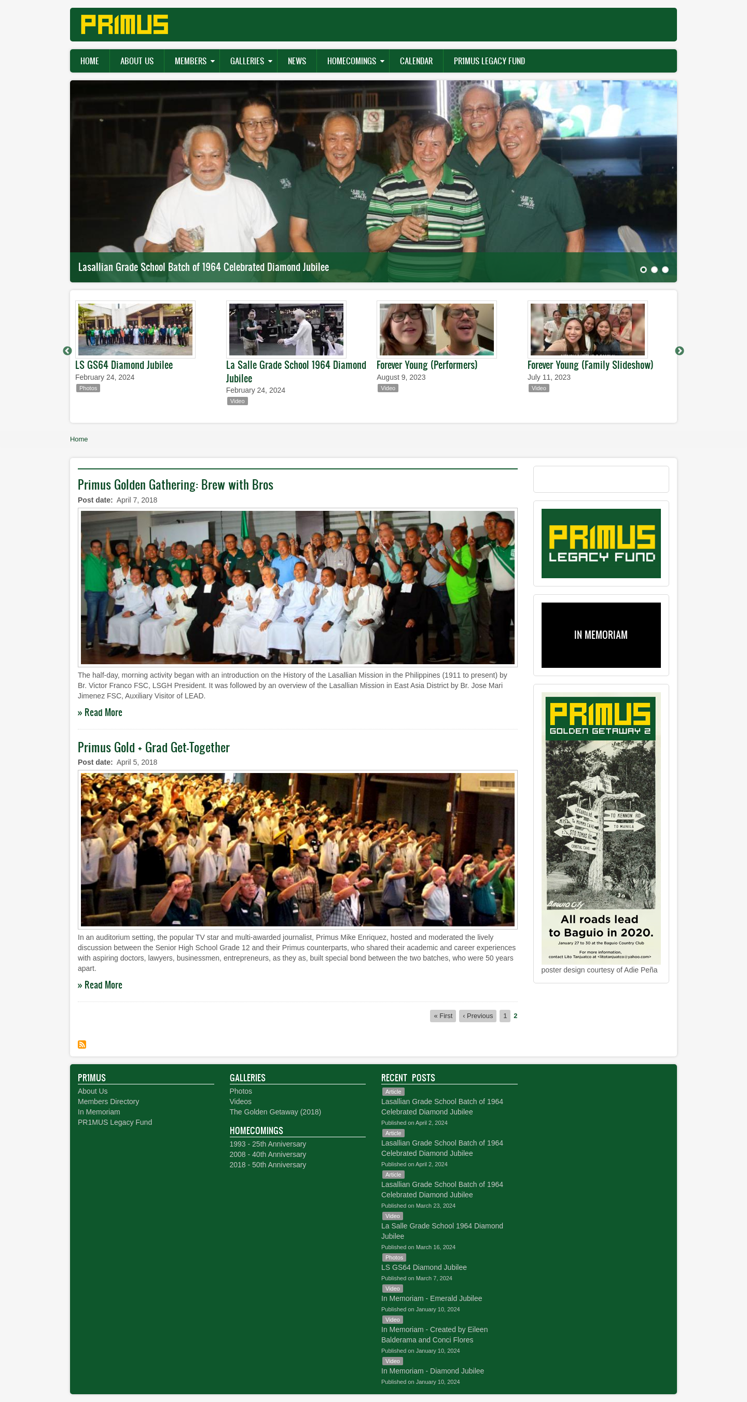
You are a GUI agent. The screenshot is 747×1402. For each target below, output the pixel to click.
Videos (241, 1101)
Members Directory (108, 1101)
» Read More (100, 712)
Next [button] (679, 351)
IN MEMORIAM (601, 634)
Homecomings (351, 60)
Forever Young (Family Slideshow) (591, 364)
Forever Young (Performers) (427, 364)
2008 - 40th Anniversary (268, 1154)
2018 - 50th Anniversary (268, 1165)
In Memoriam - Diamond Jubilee (432, 1371)
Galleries (247, 60)
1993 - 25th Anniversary (268, 1144)
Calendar (416, 60)
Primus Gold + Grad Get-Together (154, 747)
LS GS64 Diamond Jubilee (124, 364)
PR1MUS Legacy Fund (489, 60)
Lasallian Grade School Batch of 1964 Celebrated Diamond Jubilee (203, 267)
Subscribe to (82, 1044)
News (297, 60)
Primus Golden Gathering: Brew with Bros (175, 484)
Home (89, 60)
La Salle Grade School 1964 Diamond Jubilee (296, 371)
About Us (137, 60)
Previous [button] (67, 351)
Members (190, 60)
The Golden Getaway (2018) (276, 1112)
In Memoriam (99, 1112)
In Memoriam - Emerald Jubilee (431, 1298)
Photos (241, 1091)
